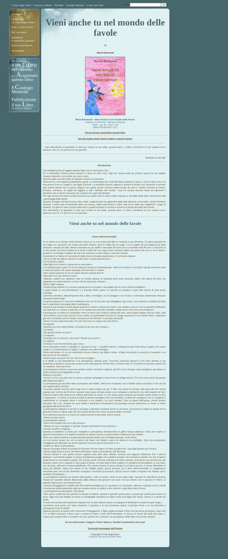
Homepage (18, 50)
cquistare (29, 75)
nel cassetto (22, 69)
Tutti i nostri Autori (22, 27)
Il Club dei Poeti (94, 5)
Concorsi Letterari (42, 5)
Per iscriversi (19, 32)
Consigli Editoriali (75, 5)
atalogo (26, 87)
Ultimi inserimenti (22, 45)
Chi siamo (17, 14)
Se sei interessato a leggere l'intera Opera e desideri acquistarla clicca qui (105, 522)
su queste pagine (22, 108)
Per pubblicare (20, 61)
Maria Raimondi (105, 52)
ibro (29, 104)
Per (14, 76)
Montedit (59, 5)
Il (13, 87)
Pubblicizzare (24, 99)
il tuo (17, 64)
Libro (29, 64)
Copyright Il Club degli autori (105, 534)
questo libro (22, 79)
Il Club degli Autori (21, 5)
